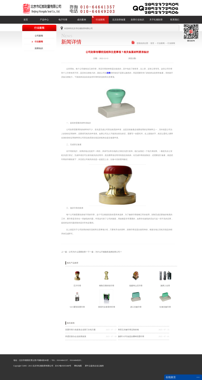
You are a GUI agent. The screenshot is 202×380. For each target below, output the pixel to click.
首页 (26, 19)
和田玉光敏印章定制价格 (128, 330)
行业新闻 (161, 43)
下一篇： (105, 252)
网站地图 (77, 366)
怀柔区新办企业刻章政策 (75, 336)
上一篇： (74, 252)
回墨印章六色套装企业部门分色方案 (80, 330)
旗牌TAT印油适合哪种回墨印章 (131, 336)
